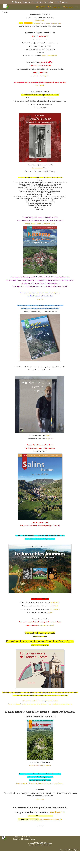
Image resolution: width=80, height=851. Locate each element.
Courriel (32, 845)
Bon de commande (37, 168)
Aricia (33, 839)
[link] (51, 98)
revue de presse (52, 55)
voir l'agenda (40, 85)
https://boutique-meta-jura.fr (45, 625)
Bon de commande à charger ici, (25, 783)
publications (37, 23)
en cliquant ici (56, 293)
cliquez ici (40, 299)
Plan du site (63, 850)
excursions (54, 23)
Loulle (59, 23)
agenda (44, 55)
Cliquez (50, 612)
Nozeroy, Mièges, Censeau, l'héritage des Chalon (40, 223)
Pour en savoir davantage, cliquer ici (40, 765)
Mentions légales (73, 850)
